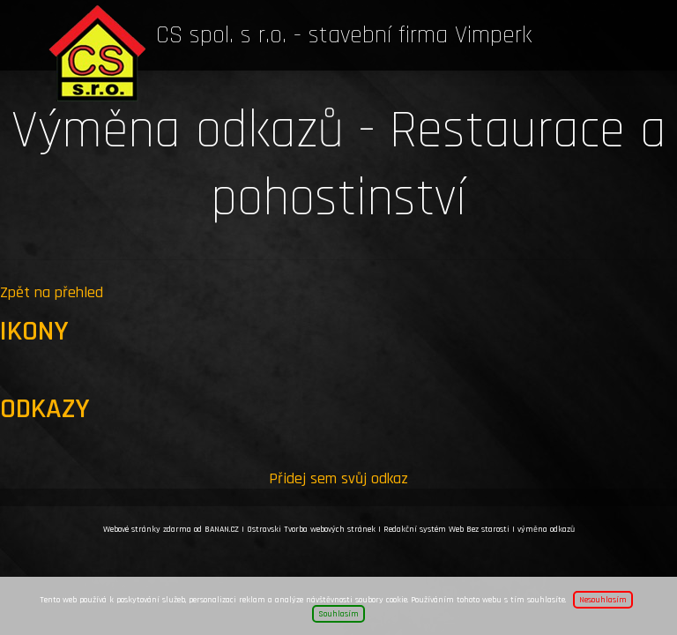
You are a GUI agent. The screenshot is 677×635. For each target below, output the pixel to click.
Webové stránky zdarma (147, 529)
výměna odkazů (546, 529)
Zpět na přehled (51, 292)
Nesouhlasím (603, 599)
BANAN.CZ (222, 529)
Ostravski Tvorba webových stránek (311, 529)
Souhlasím (338, 614)
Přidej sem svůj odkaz (338, 478)
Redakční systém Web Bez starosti (446, 529)
